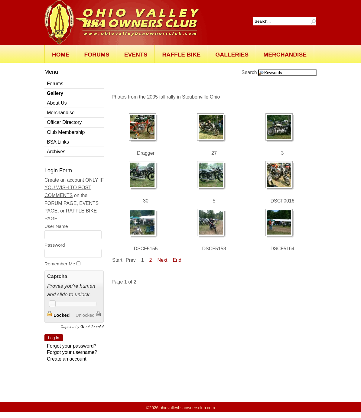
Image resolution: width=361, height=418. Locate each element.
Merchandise (285, 54)
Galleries (232, 54)
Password (54, 245)
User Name (56, 226)
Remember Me (59, 263)
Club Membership (66, 132)
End (177, 260)
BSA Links (58, 141)
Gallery (55, 93)
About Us (57, 102)
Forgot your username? (72, 352)
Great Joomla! (92, 327)
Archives (56, 151)
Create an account (66, 358)
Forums (96, 54)
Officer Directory (64, 122)
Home (61, 54)
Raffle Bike (181, 54)
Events (136, 54)
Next (162, 260)
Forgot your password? (71, 345)
